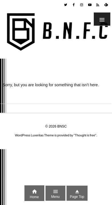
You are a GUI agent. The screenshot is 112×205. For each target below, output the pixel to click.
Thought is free (85, 135)
